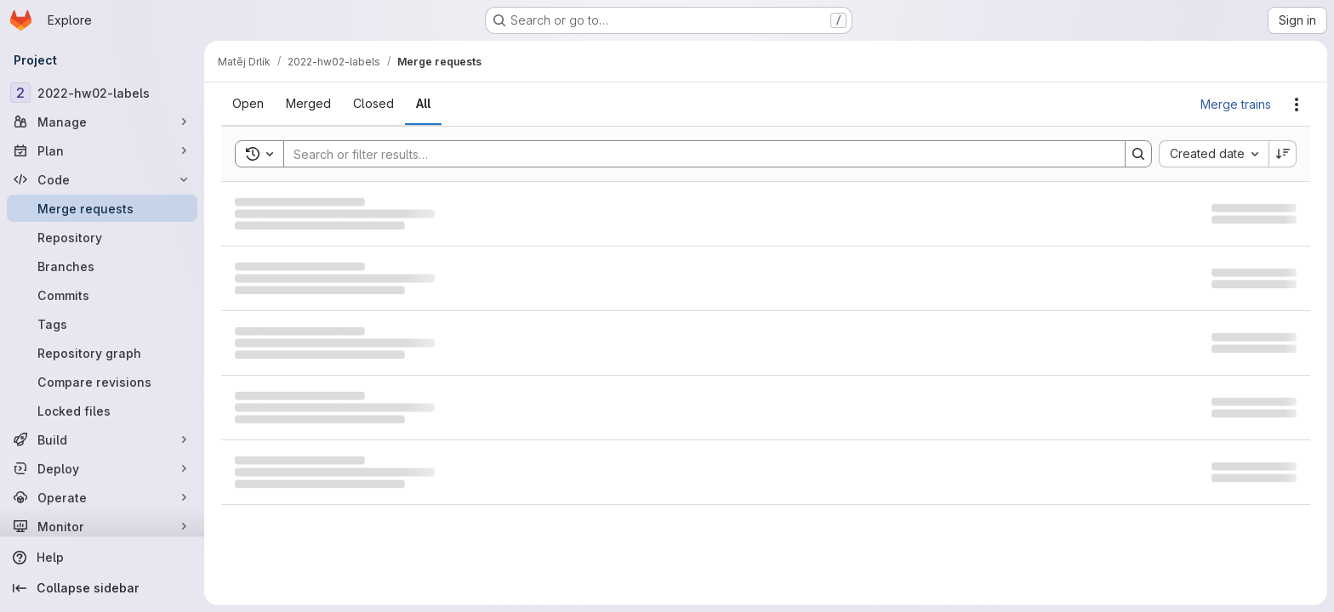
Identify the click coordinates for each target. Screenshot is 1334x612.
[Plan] (102, 150)
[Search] (696, 154)
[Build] (102, 439)
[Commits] (102, 295)
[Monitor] (102, 526)
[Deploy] (102, 468)
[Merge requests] (102, 208)
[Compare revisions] (102, 381)
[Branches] (102, 266)
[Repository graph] (102, 352)
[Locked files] (102, 410)
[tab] (248, 103)
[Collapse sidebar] (102, 588)
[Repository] (102, 237)
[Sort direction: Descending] (1283, 153)
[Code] (102, 179)
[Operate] (102, 497)
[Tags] (102, 323)
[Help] (102, 557)
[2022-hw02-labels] (102, 92)
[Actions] (1296, 104)
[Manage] (102, 121)
